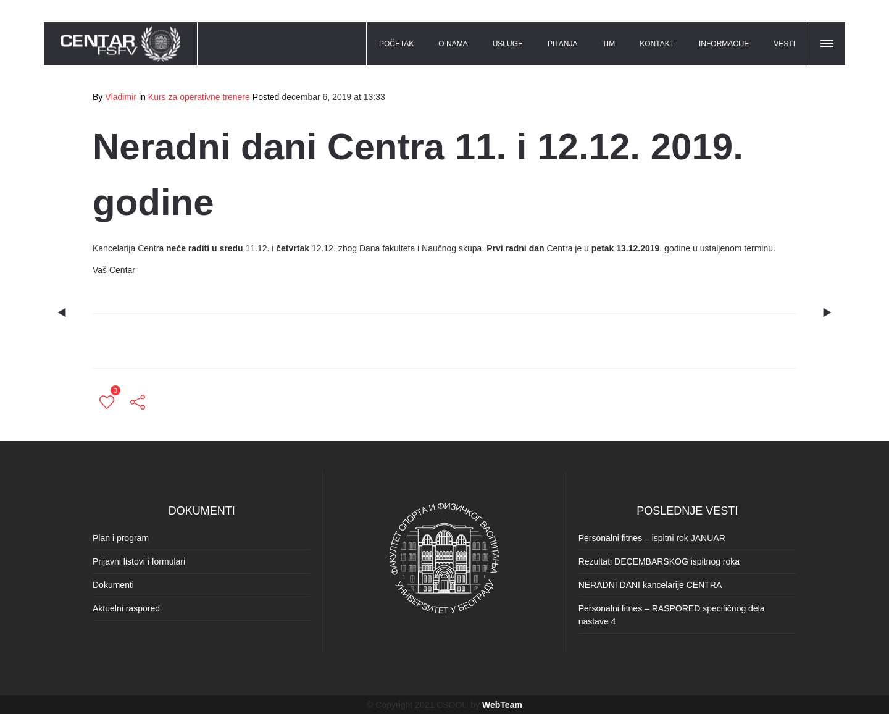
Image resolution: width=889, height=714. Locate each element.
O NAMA (452, 44)
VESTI (784, 44)
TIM (609, 44)
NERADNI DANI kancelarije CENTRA (650, 585)
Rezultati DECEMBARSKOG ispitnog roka (659, 561)
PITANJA (562, 44)
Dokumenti (113, 585)
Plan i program (121, 538)
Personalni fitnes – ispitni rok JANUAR (651, 538)
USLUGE (508, 44)
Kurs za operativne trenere (199, 97)
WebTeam (502, 705)
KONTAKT (657, 44)
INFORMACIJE (724, 44)
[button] (827, 41)
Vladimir (120, 97)
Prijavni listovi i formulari (139, 561)
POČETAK (396, 44)
